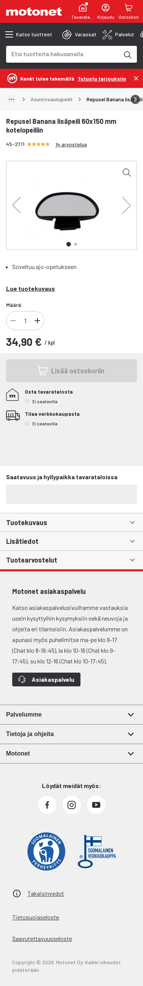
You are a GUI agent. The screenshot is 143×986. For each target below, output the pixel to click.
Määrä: (14, 305)
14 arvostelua (71, 144)
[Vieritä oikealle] (135, 99)
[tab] (79, 34)
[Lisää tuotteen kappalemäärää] (37, 320)
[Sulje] (136, 78)
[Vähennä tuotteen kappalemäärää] (12, 320)
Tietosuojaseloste (35, 917)
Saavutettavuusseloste (42, 938)
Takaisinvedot (45, 893)
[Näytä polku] (11, 99)
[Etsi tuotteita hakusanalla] (127, 54)
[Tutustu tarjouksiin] (101, 78)
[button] (16, 205)
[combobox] (62, 53)
